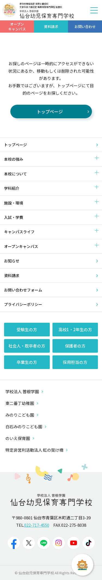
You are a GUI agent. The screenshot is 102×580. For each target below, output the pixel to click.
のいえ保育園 (19, 438)
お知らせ (11, 260)
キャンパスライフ (19, 231)
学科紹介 (11, 188)
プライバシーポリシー (23, 304)
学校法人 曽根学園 (24, 391)
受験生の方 (27, 329)
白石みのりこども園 (25, 426)
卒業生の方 (27, 362)
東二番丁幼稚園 (21, 403)
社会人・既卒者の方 (26, 346)
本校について (15, 173)
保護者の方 (75, 346)
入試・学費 (13, 217)
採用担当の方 (75, 362)
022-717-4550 (36, 525)
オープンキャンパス (21, 246)
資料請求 (11, 275)
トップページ (15, 144)
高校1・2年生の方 (75, 329)
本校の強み (13, 159)
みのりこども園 (21, 415)
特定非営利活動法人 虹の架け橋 (36, 450)
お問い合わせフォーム (23, 290)
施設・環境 (13, 203)
